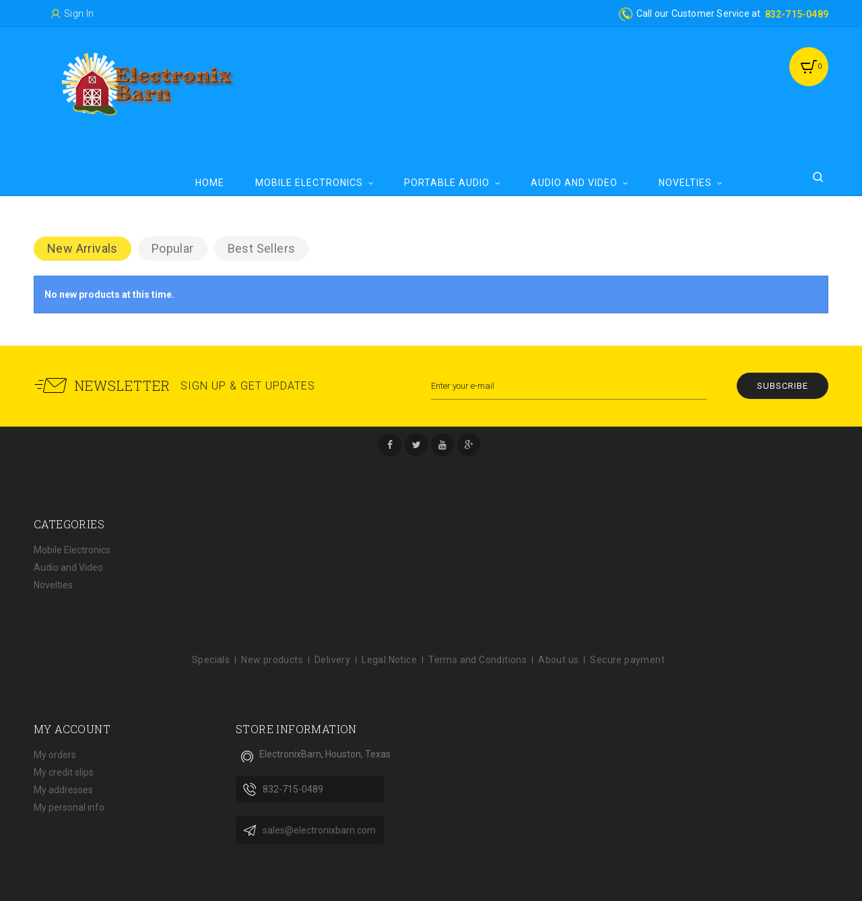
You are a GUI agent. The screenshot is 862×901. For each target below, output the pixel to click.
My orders (55, 754)
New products (272, 659)
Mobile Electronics (309, 182)
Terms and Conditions (477, 659)
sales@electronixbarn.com (319, 830)
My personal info (69, 807)
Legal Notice (389, 659)
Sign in (79, 13)
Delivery (332, 659)
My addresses (63, 789)
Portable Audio (447, 182)
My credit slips (64, 772)
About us (558, 659)
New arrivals (82, 248)
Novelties (685, 182)
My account (72, 729)
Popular (173, 248)
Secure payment (627, 659)
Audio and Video (574, 182)
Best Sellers (262, 248)
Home (209, 182)
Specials (211, 659)
